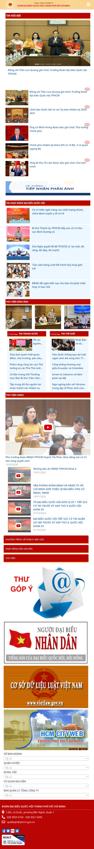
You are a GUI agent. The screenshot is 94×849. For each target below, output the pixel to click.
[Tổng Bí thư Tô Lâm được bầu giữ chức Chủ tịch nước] (59, 64)
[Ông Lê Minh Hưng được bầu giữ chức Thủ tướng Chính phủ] (48, 64)
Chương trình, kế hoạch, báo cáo (24, 539)
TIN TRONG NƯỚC (23, 333)
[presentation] (7, 317)
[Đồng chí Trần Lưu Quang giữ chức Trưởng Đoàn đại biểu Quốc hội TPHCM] (37, 64)
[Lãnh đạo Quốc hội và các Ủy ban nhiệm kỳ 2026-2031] (42, 64)
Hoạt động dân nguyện (18, 548)
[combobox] (46, 758)
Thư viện (10, 558)
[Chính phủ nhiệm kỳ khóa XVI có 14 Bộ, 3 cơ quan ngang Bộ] (53, 64)
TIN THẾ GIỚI (62, 333)
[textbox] (46, 758)
